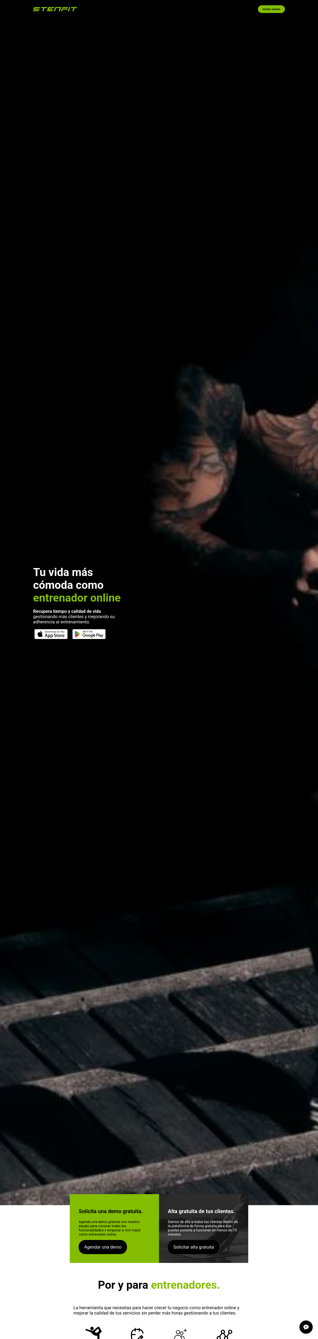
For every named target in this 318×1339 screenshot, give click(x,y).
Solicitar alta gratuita (193, 1247)
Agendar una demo (102, 1247)
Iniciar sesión (271, 9)
